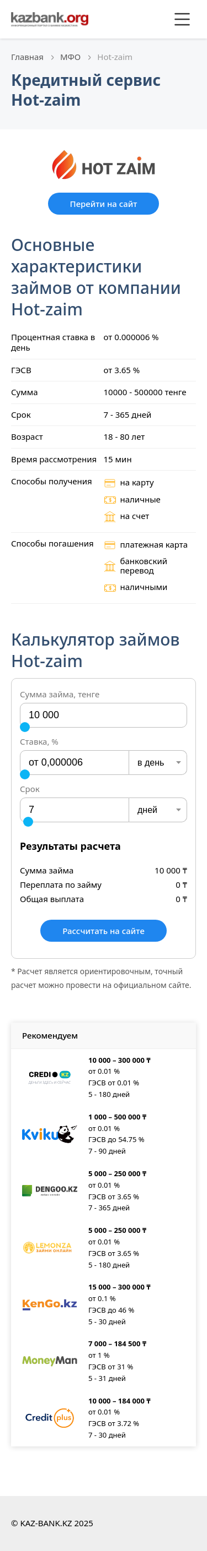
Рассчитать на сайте (103, 930)
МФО (70, 56)
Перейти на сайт (103, 203)
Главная (27, 56)
